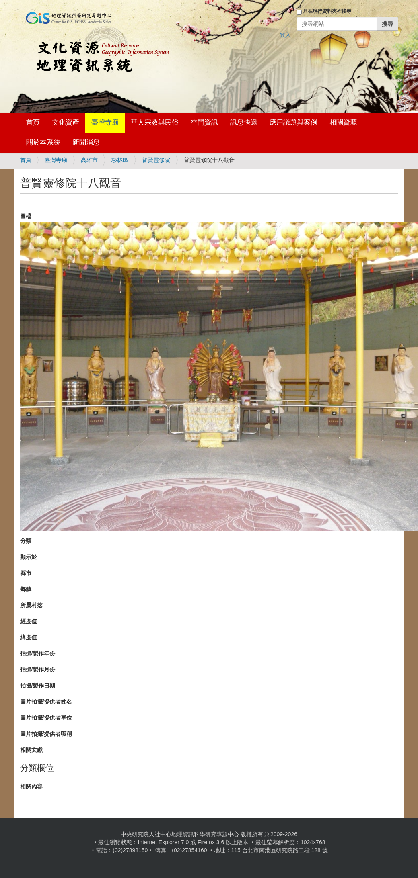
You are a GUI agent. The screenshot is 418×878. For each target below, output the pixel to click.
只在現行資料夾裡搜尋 (327, 11)
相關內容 (31, 786)
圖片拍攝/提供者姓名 (46, 701)
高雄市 (89, 160)
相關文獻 (31, 750)
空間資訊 (204, 122)
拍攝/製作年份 (38, 653)
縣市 (25, 573)
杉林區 (119, 160)
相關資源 (343, 122)
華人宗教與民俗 (155, 122)
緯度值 (28, 637)
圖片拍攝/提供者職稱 (46, 734)
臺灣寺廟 (105, 122)
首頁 (33, 122)
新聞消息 (86, 142)
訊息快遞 (243, 122)
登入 (285, 35)
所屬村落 (31, 605)
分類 (25, 541)
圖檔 (25, 216)
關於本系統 (43, 142)
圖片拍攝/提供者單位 (46, 717)
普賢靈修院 (156, 160)
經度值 (28, 621)
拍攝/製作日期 (38, 685)
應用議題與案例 (293, 122)
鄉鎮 (25, 589)
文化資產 (65, 122)
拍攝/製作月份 (38, 669)
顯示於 (28, 557)
